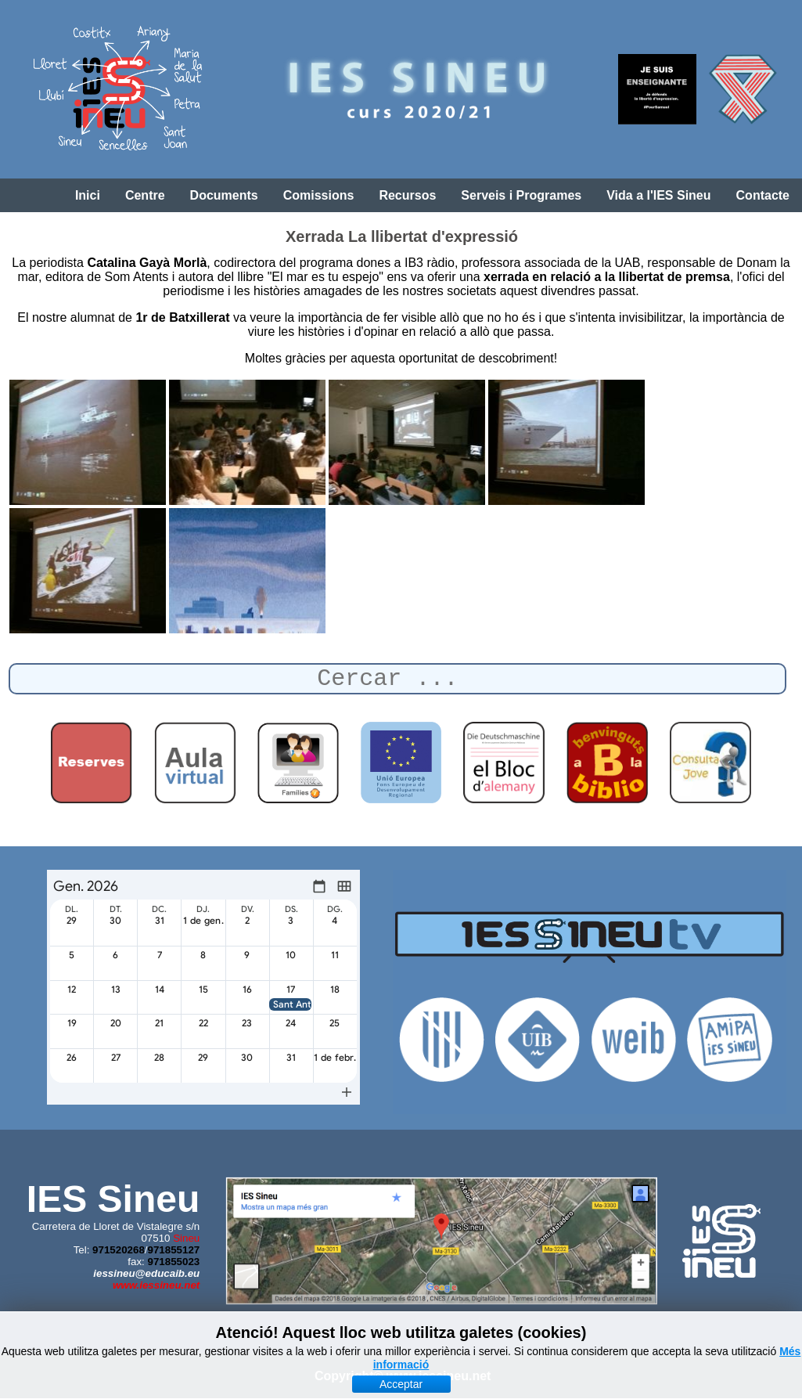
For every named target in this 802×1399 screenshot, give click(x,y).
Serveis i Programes (521, 195)
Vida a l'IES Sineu (658, 195)
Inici (87, 195)
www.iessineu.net (156, 1285)
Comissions (318, 195)
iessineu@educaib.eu (146, 1273)
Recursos (407, 195)
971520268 (118, 1250)
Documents (224, 195)
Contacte (762, 195)
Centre (145, 195)
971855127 (174, 1250)
